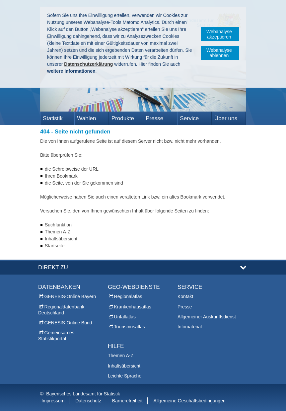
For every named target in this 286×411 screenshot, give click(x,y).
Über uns (225, 118)
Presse (154, 118)
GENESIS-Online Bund (68, 322)
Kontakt (185, 296)
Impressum (52, 400)
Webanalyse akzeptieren (219, 34)
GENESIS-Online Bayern (70, 296)
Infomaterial (190, 326)
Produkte (122, 118)
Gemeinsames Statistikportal (56, 335)
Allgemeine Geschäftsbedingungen (190, 400)
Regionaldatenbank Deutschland (61, 309)
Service (189, 118)
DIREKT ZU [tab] (53, 267)
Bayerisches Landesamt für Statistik (83, 393)
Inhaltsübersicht (124, 366)
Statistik (53, 118)
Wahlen (86, 118)
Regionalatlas (128, 296)
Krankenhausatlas (132, 306)
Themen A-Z (120, 355)
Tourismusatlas (129, 326)
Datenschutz (88, 400)
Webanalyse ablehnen (219, 52)
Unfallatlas (125, 316)
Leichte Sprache (124, 375)
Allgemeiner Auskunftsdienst (207, 316)
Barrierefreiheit (127, 400)
